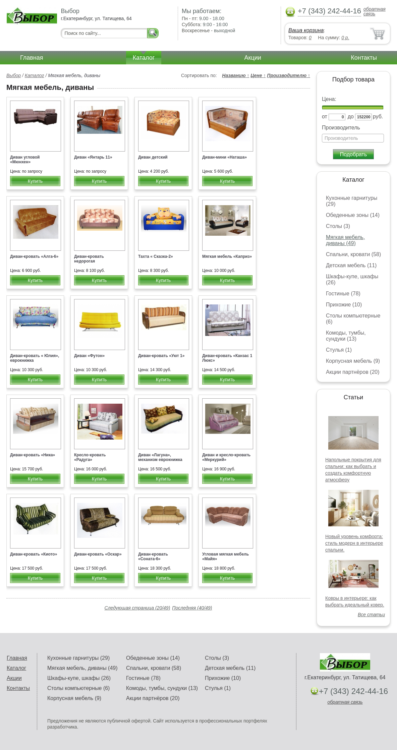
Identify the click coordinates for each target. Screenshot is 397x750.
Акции (252, 57)
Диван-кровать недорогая (89, 259)
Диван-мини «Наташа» (224, 157)
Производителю (288, 75)
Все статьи (371, 614)
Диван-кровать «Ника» (32, 455)
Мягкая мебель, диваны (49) (345, 240)
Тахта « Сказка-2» (155, 256)
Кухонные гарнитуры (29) (78, 658)
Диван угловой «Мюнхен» (25, 159)
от (324, 116)
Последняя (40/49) (192, 608)
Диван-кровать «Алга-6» (34, 256)
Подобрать (353, 154)
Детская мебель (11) (351, 265)
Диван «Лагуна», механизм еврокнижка (160, 457)
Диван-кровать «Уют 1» (161, 355)
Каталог (144, 57)
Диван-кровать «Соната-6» (153, 556)
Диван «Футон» (89, 355)
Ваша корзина (306, 30)
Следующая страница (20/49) (137, 608)
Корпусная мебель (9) (353, 361)
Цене (258, 75)
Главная (31, 57)
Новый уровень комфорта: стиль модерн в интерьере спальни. (354, 543)
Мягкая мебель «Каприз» (227, 256)
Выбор (13, 75)
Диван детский (153, 157)
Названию (235, 75)
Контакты (364, 57)
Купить (35, 181)
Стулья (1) (339, 350)
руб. (378, 116)
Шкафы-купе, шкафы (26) (79, 678)
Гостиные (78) (343, 293)
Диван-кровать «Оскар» (98, 554)
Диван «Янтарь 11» (93, 157)
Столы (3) (338, 226)
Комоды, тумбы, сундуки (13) (346, 336)
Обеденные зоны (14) (353, 215)
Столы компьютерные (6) (78, 688)
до (351, 116)
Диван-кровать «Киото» (33, 554)
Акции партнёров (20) (353, 372)
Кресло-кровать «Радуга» (90, 457)
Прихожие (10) (344, 304)
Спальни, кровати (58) (353, 254)
